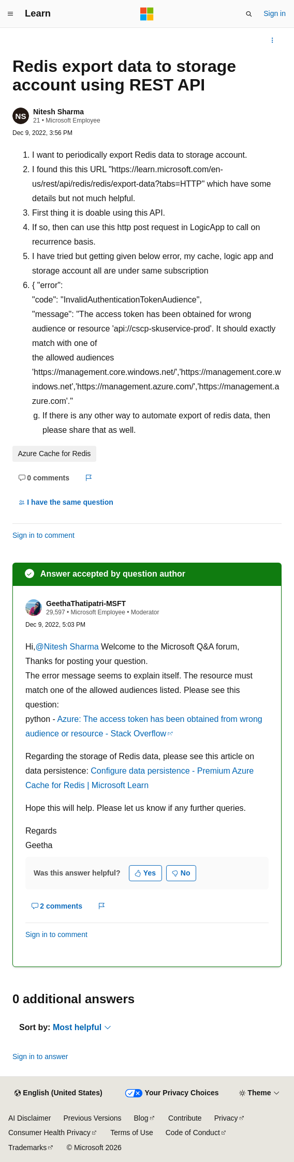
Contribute (185, 1118)
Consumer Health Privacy (49, 1132)
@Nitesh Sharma (68, 646)
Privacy (226, 1118)
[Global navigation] (10, 14)
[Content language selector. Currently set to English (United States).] (58, 1093)
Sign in (274, 13)
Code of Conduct (193, 1132)
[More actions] (272, 40)
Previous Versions (92, 1118)
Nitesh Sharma (58, 112)
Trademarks (27, 1147)
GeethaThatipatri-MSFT (86, 603)
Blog (141, 1118)
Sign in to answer (40, 1056)
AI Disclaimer (29, 1118)
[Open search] (249, 14)
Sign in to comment (43, 535)
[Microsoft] (147, 14)
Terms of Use (131, 1132)
